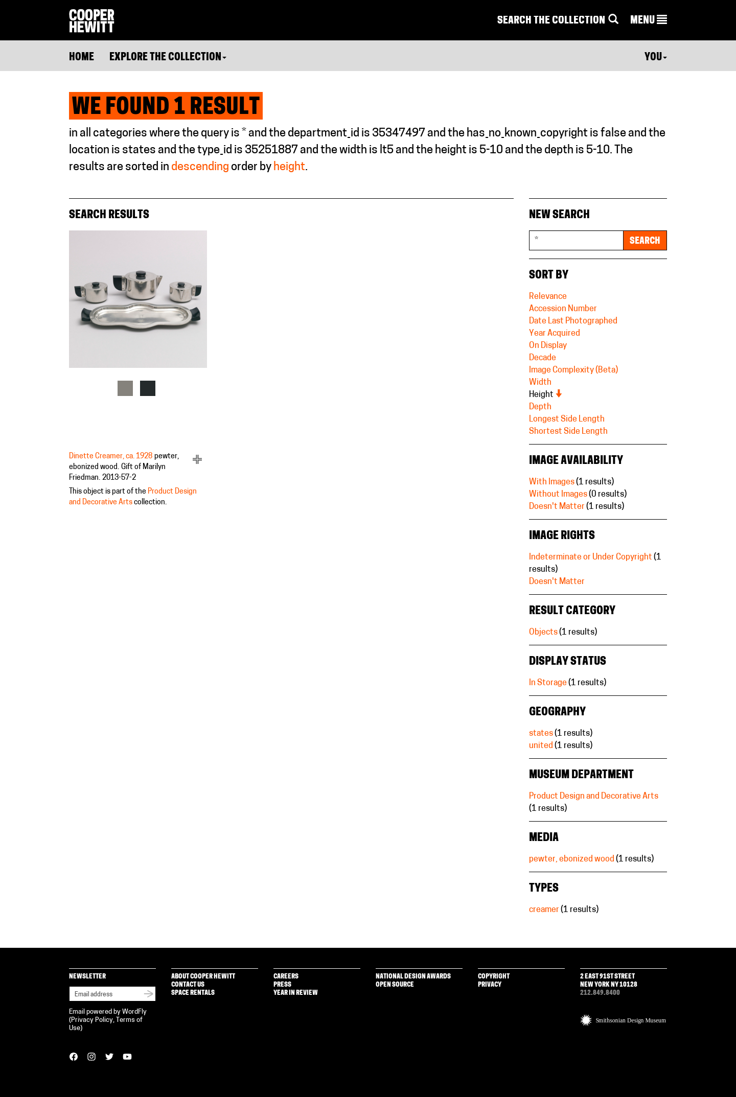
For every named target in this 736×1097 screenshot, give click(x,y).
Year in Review (295, 993)
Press (282, 985)
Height (546, 395)
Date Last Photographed (573, 321)
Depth (540, 407)
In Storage (548, 683)
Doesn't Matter (557, 507)
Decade (542, 358)
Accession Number (563, 309)
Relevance (548, 297)
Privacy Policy (92, 1020)
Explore (167, 58)
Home (81, 58)
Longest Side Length (567, 419)
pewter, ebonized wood (571, 859)
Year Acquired (554, 334)
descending (200, 167)
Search (645, 241)
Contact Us (187, 985)
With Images (551, 482)
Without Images (558, 495)
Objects (543, 632)
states (541, 734)
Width (540, 383)
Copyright (494, 976)
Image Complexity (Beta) (573, 370)
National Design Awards (413, 976)
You (656, 58)
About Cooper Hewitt (203, 976)
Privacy (489, 985)
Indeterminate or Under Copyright (590, 557)
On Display (548, 346)
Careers (285, 976)
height (289, 167)
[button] (648, 21)
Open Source (395, 985)
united (541, 746)
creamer (544, 910)
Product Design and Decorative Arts (593, 796)
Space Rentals (193, 993)
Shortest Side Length (568, 432)
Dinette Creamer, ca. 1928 (110, 456)
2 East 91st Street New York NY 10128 (608, 980)
